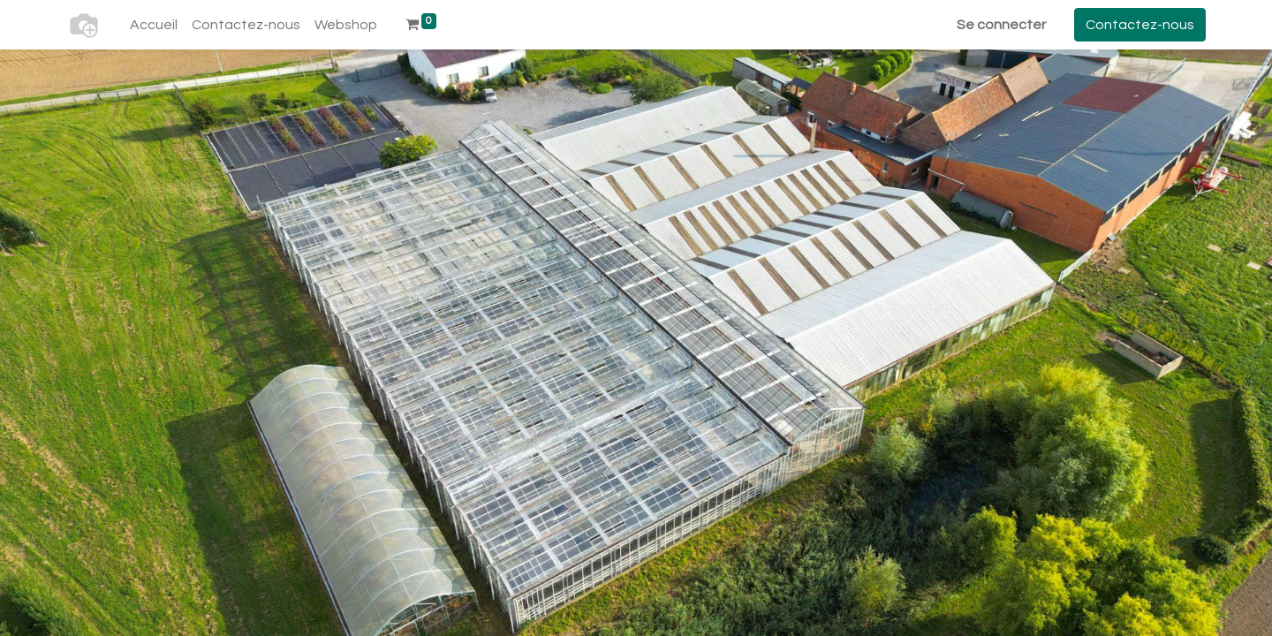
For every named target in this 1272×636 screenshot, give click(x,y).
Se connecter (1001, 25)
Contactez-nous (1140, 25)
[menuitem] (154, 24)
